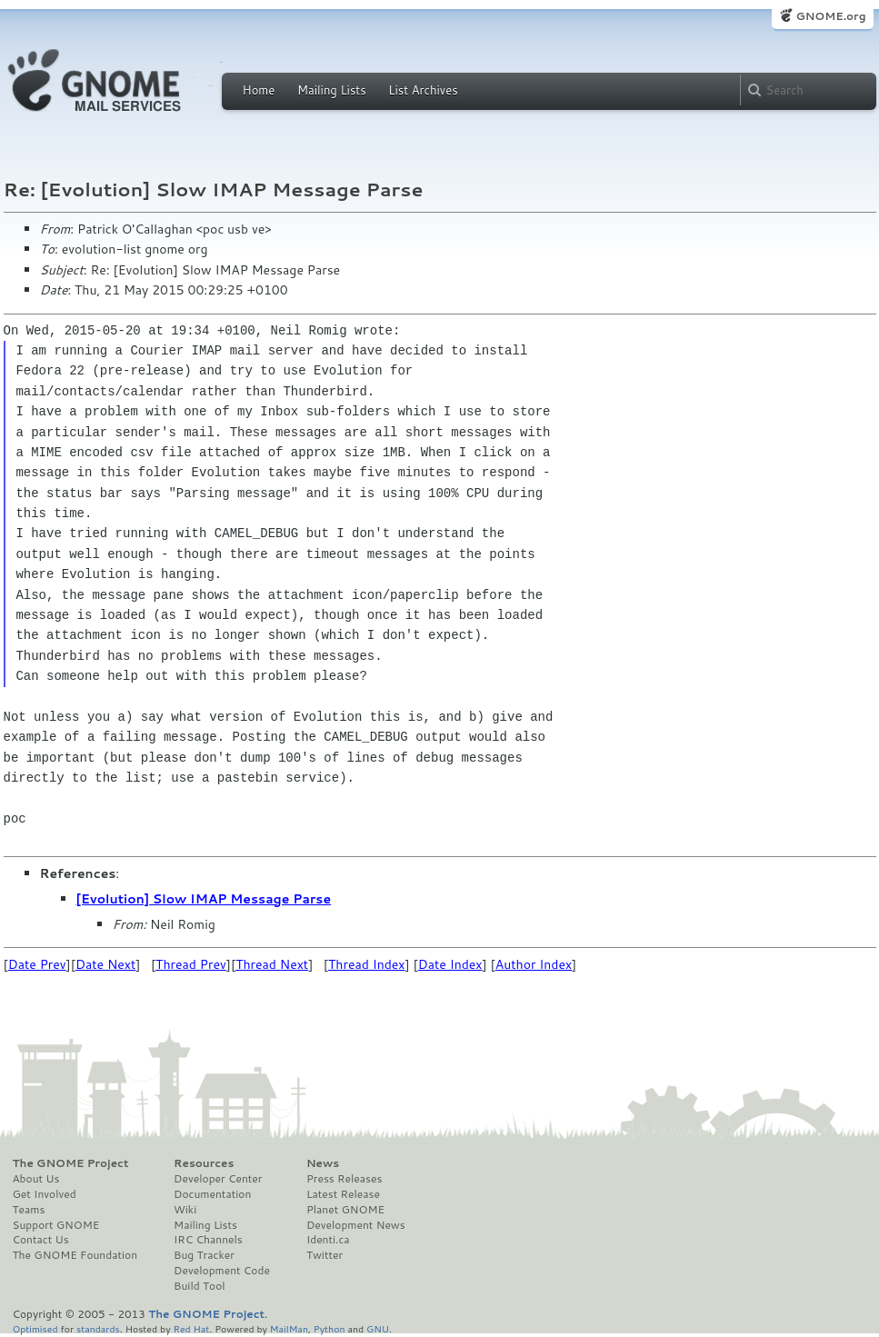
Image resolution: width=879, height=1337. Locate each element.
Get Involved (44, 1194)
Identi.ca (328, 1239)
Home (259, 90)
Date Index (450, 964)
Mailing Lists (331, 90)
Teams (29, 1209)
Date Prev (37, 964)
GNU (377, 1328)
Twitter (324, 1255)
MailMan (289, 1328)
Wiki (185, 1209)
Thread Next (271, 964)
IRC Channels (208, 1239)
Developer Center (218, 1179)
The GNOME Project (71, 1163)
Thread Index (366, 964)
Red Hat (191, 1328)
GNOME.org (830, 16)
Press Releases (344, 1179)
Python (329, 1328)
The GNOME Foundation (75, 1255)
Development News (355, 1225)
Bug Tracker (204, 1255)
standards (98, 1328)
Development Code (222, 1270)
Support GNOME (56, 1225)
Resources (204, 1163)
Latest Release (343, 1194)
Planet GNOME (345, 1209)
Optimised (35, 1328)
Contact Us (41, 1239)
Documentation (212, 1194)
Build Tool (199, 1286)
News (322, 1163)
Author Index (533, 964)
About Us (36, 1179)
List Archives (422, 90)
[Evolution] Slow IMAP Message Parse (204, 899)
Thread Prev (190, 964)
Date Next (105, 964)
